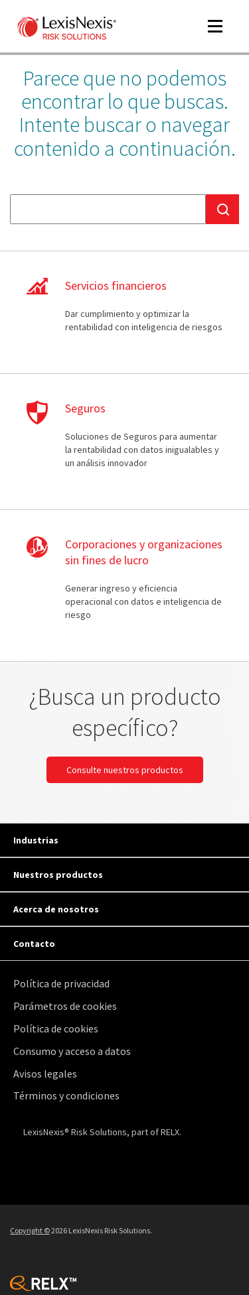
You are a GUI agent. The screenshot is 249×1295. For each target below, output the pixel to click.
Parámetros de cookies (65, 1006)
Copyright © (30, 1230)
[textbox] (108, 209)
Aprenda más (124, 312)
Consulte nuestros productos (124, 770)
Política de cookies (55, 1028)
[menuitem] (127, 983)
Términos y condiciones (66, 1095)
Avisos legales (45, 1073)
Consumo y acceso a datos (72, 1051)
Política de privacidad (61, 983)
